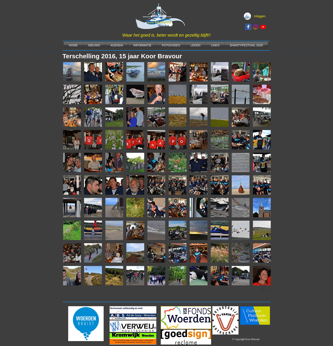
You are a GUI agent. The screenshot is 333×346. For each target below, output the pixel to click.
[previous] (253, 288)
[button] (72, 71)
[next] (270, 288)
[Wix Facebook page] (248, 27)
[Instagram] (256, 27)
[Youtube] (263, 27)
